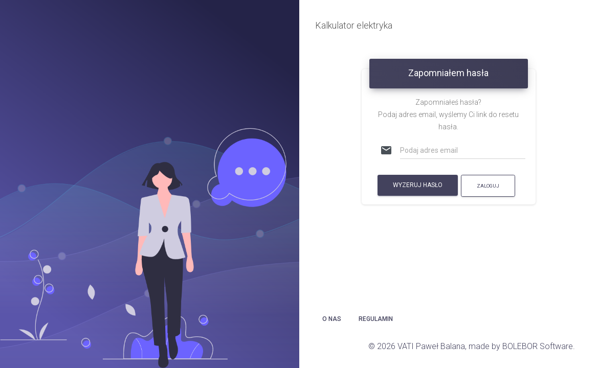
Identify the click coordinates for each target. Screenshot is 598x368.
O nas (331, 319)
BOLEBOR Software (537, 346)
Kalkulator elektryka (353, 25)
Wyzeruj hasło (417, 185)
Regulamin (376, 319)
